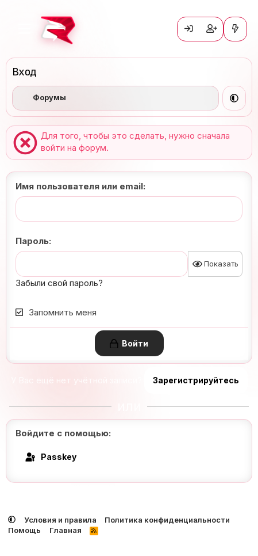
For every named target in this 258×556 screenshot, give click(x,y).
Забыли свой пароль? (59, 282)
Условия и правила (60, 519)
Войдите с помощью (62, 433)
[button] (234, 98)
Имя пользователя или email (79, 186)
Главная (65, 530)
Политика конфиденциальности (167, 519)
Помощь (24, 530)
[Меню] (24, 28)
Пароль (32, 240)
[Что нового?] (235, 29)
